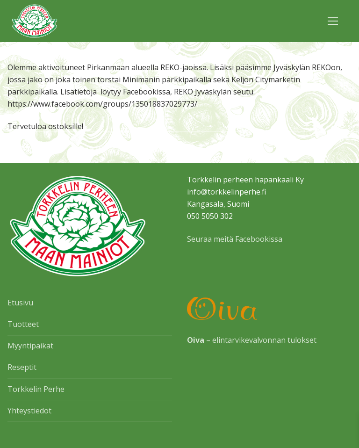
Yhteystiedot (29, 410)
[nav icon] (333, 21)
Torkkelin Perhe (36, 389)
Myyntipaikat (30, 345)
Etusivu (20, 302)
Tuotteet (23, 324)
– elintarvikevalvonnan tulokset (251, 340)
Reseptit (21, 367)
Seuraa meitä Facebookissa (234, 239)
